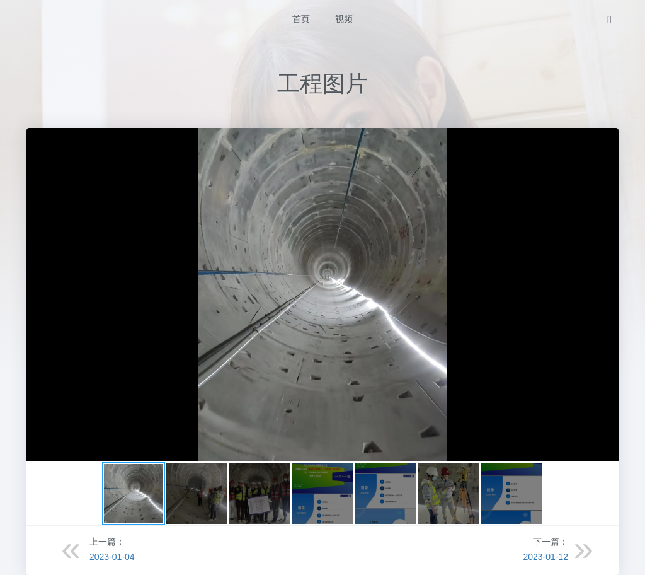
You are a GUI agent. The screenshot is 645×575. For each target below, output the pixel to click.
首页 (301, 19)
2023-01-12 (545, 557)
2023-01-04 (112, 557)
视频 (344, 19)
